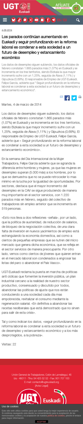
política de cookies (56, 415)
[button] (78, 21)
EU (65, 20)
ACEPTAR (41, 422)
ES (59, 20)
